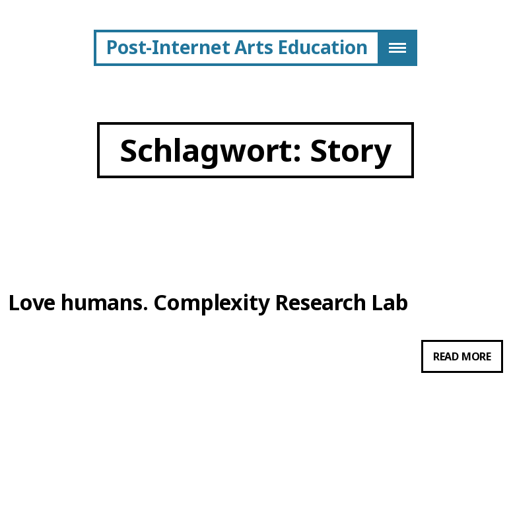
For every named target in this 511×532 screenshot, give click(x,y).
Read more (468, 359)
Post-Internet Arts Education (236, 46)
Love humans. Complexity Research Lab (208, 302)
